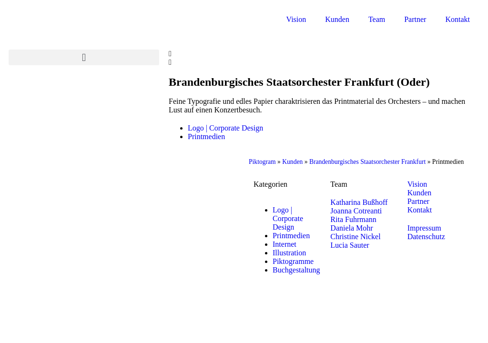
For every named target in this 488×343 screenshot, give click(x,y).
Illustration (289, 253)
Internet (284, 244)
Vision (296, 19)
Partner (415, 19)
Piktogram (262, 161)
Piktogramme (293, 261)
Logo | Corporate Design (225, 128)
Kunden (337, 19)
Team (376, 19)
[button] (84, 57)
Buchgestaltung (296, 270)
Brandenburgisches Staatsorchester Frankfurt (367, 161)
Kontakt (457, 19)
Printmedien (206, 136)
